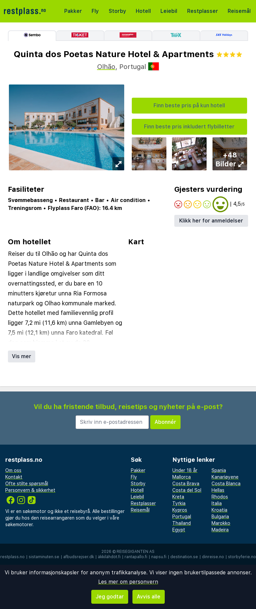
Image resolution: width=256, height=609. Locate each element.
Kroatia (219, 510)
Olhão (106, 67)
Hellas (218, 490)
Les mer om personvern (128, 582)
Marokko (221, 523)
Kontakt (13, 477)
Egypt (178, 529)
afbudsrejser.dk (78, 557)
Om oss (13, 470)
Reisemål (239, 11)
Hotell (143, 11)
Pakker (73, 11)
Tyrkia (178, 503)
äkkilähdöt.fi (109, 557)
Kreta (178, 496)
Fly (95, 11)
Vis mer (21, 356)
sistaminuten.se (44, 557)
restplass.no (12, 557)
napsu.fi (158, 557)
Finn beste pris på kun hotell (189, 105)
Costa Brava (185, 483)
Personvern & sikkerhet (30, 490)
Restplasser (202, 11)
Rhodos (220, 496)
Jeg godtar (110, 596)
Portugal (181, 516)
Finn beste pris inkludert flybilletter (189, 126)
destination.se (184, 557)
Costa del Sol (186, 490)
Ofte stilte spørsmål (26, 483)
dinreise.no (213, 557)
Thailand (181, 523)
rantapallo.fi (136, 557)
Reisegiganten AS (136, 551)
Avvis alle (148, 596)
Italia (217, 503)
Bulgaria (220, 516)
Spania (219, 470)
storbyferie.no (242, 557)
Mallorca (181, 477)
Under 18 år (184, 470)
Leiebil (168, 11)
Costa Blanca (226, 483)
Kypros (179, 510)
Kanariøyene (225, 477)
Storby (117, 11)
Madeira (220, 529)
